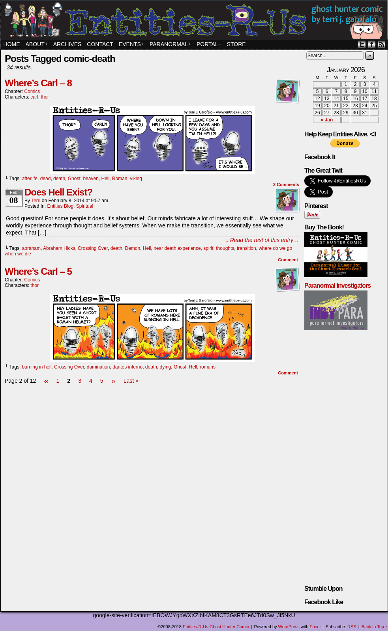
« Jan (327, 120)
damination (98, 367)
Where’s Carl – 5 (38, 271)
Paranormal (170, 44)
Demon (132, 248)
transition (246, 248)
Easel (315, 626)
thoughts (225, 248)
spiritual (84, 206)
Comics (32, 91)
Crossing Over (93, 248)
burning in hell (37, 367)
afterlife (29, 178)
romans (208, 367)
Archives (67, 44)
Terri (35, 200)
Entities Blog (60, 206)
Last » (131, 381)
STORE (236, 44)
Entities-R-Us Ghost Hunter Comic (216, 626)
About (37, 44)
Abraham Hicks (59, 248)
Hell (105, 178)
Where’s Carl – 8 (38, 83)
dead (45, 178)
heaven (90, 178)
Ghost (74, 178)
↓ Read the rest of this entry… (262, 240)
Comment (288, 259)
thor (45, 97)
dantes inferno (127, 367)
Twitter (362, 44)
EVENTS (131, 44)
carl (34, 97)
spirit (208, 248)
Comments (286, 184)
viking (136, 178)
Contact (100, 44)
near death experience (177, 248)
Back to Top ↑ (375, 626)
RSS (381, 44)
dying (165, 367)
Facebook (372, 44)
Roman (119, 178)
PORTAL (209, 44)
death (59, 178)
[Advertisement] (152, 409)
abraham (31, 248)
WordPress (289, 626)
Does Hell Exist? (58, 192)
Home (12, 44)
